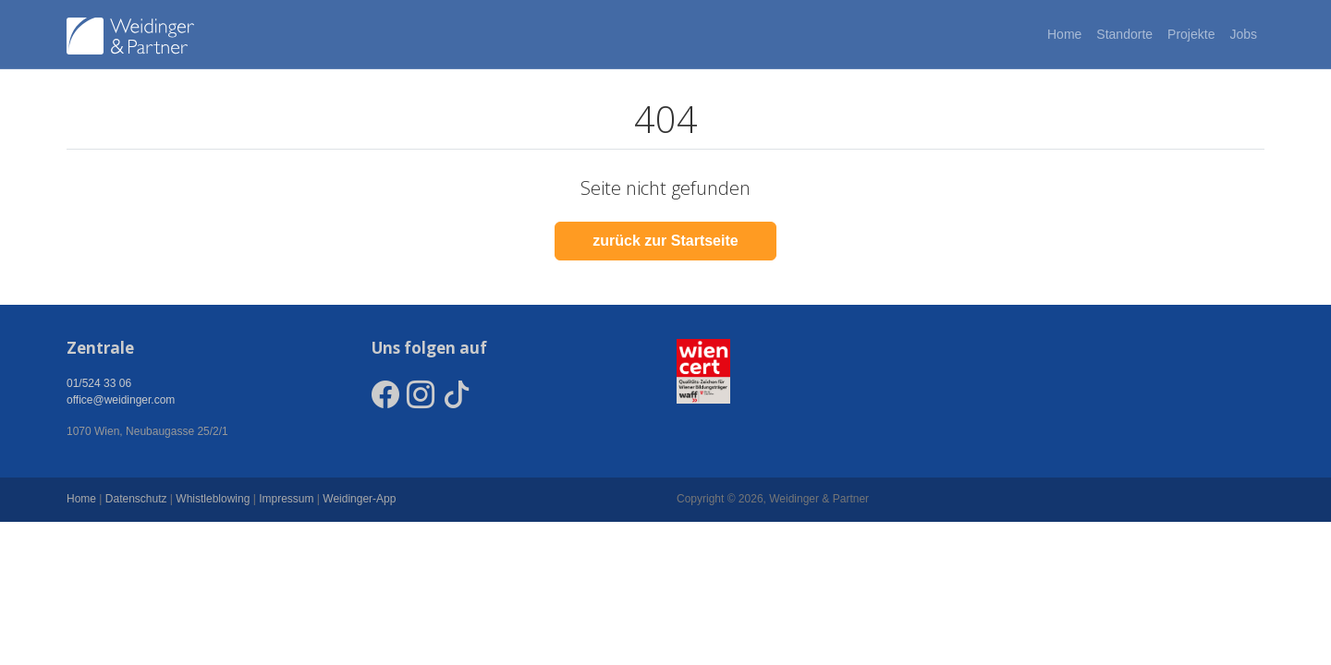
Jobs (1243, 34)
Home (1064, 34)
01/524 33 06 (99, 383)
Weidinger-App (359, 498)
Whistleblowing (213, 498)
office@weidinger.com (121, 399)
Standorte (1124, 34)
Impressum (286, 498)
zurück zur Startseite (665, 240)
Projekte (1191, 34)
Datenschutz (136, 498)
